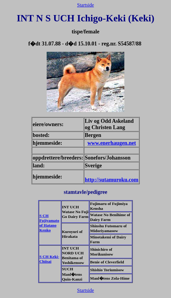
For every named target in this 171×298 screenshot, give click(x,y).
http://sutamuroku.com (111, 180)
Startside (85, 5)
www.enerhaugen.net (111, 143)
